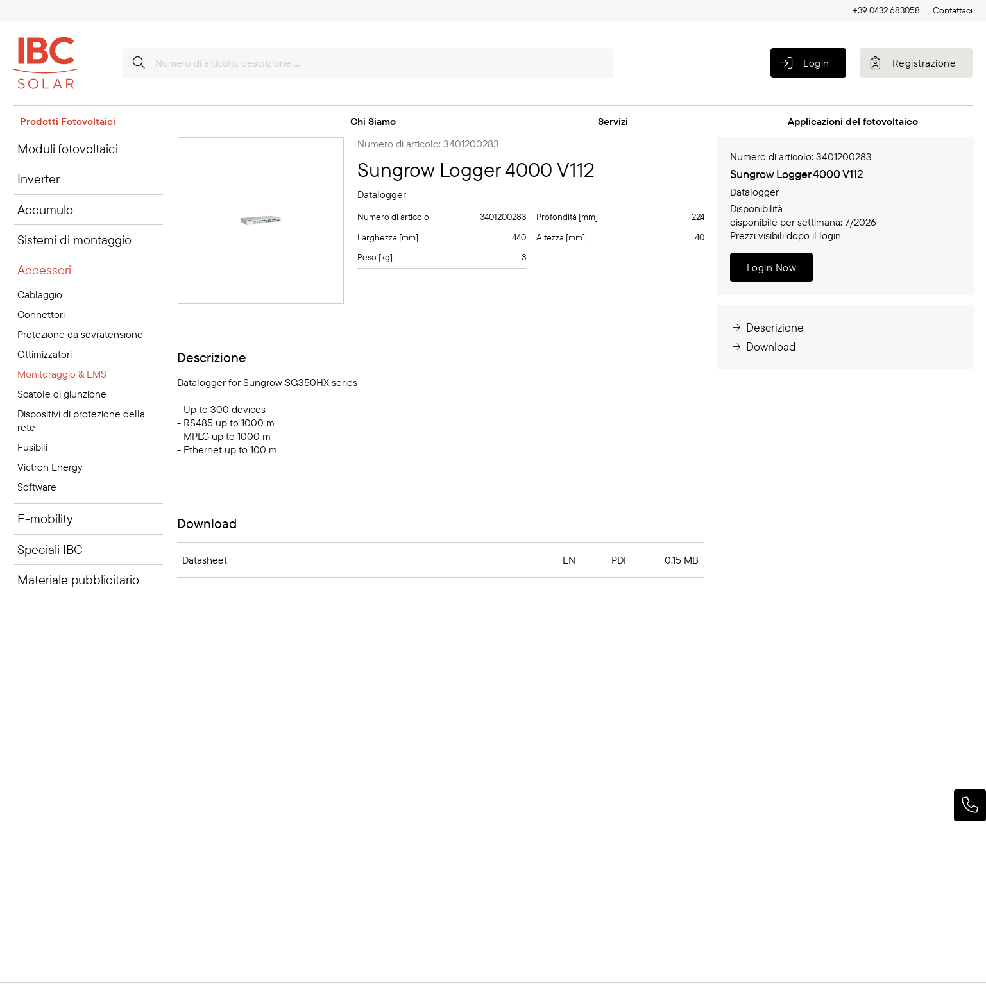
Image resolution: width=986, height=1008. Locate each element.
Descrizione (767, 327)
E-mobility (44, 518)
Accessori (44, 270)
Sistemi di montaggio (74, 239)
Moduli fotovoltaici (67, 148)
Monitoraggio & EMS (61, 373)
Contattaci (953, 10)
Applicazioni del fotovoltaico (853, 121)
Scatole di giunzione (61, 393)
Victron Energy (50, 466)
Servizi (613, 121)
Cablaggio (39, 294)
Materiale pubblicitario (78, 579)
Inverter (38, 179)
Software (36, 486)
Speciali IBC (50, 549)
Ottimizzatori (44, 354)
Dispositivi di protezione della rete (81, 420)
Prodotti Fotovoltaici (67, 121)
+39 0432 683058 (886, 10)
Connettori (41, 314)
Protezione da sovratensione (80, 334)
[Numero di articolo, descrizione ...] (368, 63)
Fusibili (32, 447)
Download (762, 346)
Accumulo (45, 209)
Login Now (771, 267)
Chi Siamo (373, 121)
